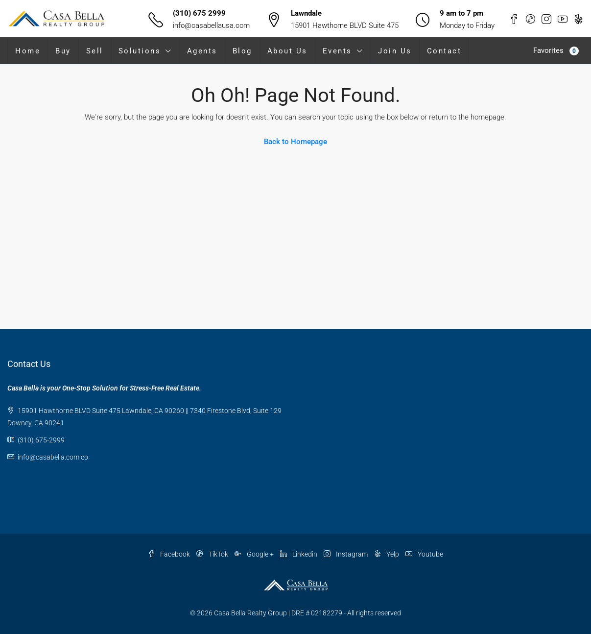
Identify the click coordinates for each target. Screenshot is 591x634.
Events (337, 51)
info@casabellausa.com (211, 25)
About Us (287, 51)
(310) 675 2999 (199, 13)
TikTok (213, 554)
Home (27, 51)
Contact (444, 51)
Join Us (395, 51)
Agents (202, 51)
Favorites (556, 50)
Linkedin (299, 554)
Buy (63, 51)
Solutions (139, 51)
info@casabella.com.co (53, 457)
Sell (94, 51)
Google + (255, 554)
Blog (242, 51)
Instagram (346, 554)
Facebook (169, 554)
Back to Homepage (295, 141)
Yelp (387, 554)
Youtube (424, 554)
